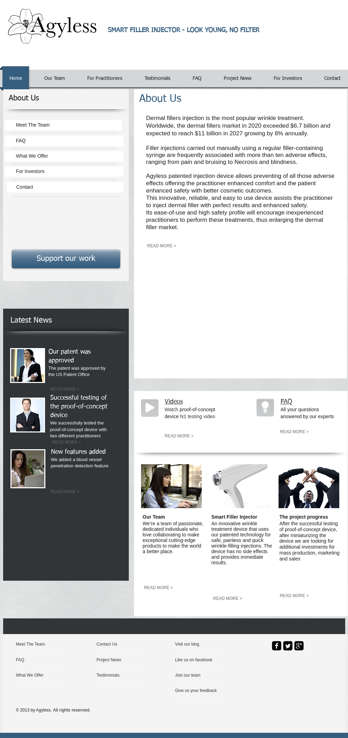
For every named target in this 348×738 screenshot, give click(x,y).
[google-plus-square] (299, 645)
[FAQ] (64, 141)
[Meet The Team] (63, 125)
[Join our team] (194, 675)
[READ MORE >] (65, 389)
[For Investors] (64, 171)
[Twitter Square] (288, 645)
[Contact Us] (113, 644)
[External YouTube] (235, 314)
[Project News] (117, 660)
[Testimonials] (115, 675)
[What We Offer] (64, 156)
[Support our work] (66, 259)
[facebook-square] (276, 645)
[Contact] (65, 187)
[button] (191, 644)
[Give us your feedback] (196, 691)
